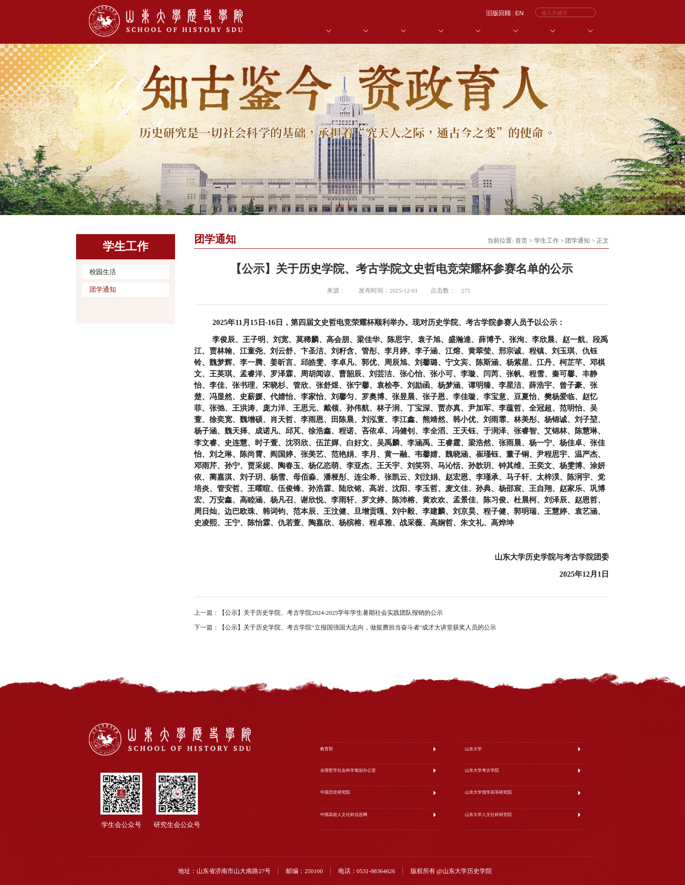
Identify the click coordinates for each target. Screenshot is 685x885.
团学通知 (102, 289)
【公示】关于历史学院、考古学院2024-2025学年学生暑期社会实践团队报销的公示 (331, 613)
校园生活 (102, 271)
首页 (521, 240)
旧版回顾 (498, 13)
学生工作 (546, 240)
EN (519, 13)
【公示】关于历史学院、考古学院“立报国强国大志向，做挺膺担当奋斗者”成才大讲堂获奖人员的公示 (357, 627)
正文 (603, 240)
